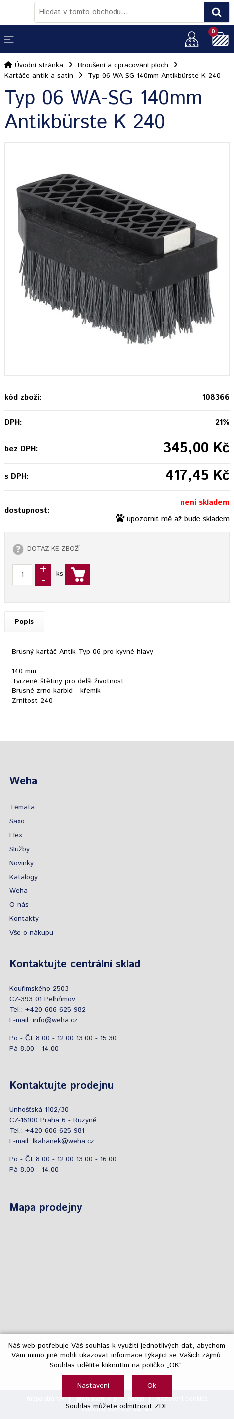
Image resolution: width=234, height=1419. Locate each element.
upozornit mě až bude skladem (178, 519)
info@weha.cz (55, 1020)
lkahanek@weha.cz (63, 1141)
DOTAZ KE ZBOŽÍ (53, 548)
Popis (24, 622)
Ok (151, 1386)
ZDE (161, 1406)
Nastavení (93, 1386)
